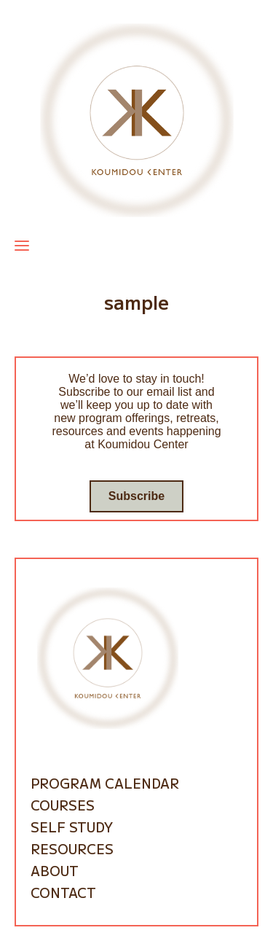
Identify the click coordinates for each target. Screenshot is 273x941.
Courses (63, 804)
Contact (63, 892)
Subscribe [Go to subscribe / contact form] (136, 496)
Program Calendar (105, 782)
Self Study (72, 826)
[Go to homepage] (136, 119)
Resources (72, 848)
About (55, 870)
